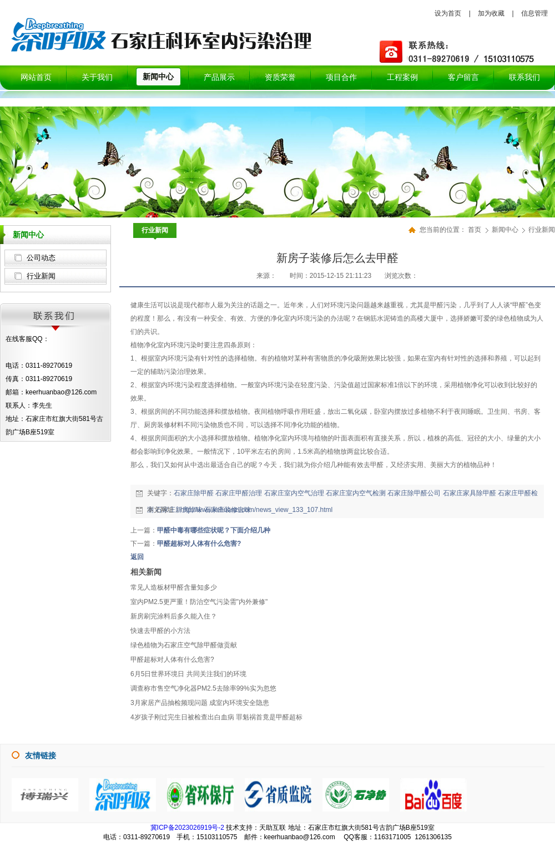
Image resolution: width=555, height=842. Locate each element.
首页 (474, 230)
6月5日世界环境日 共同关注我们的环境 (188, 674)
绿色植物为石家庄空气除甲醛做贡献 (183, 645)
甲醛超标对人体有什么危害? (199, 543)
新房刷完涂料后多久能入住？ (173, 616)
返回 (137, 557)
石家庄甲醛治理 (238, 493)
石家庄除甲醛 (194, 493)
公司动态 (41, 257)
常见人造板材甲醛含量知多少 (173, 587)
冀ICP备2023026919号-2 (187, 827)
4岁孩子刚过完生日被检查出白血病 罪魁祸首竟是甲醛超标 (216, 717)
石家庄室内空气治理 (294, 493)
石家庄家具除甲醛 (469, 493)
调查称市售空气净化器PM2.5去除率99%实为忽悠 (203, 688)
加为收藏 (491, 13)
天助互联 (272, 827)
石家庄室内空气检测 (356, 493)
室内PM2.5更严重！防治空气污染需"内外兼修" (199, 602)
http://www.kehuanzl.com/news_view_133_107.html (256, 510)
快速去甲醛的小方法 (160, 631)
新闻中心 (506, 230)
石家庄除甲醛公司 (414, 493)
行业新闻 (41, 276)
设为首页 (448, 13)
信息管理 (534, 13)
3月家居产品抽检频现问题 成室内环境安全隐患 (199, 703)
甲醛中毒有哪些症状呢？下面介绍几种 (213, 530)
